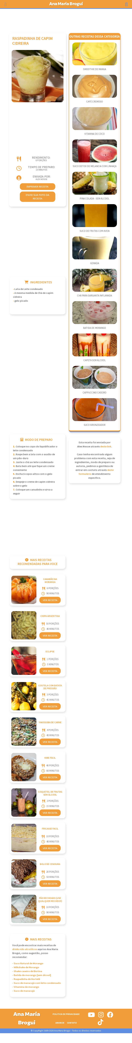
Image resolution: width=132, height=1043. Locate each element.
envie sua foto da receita (37, 196)
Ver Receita (50, 600)
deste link (105, 446)
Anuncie (59, 1022)
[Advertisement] (66, 19)
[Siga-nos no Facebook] (110, 1016)
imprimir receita (38, 186)
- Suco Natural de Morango (27, 963)
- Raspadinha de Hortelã (26, 979)
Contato (72, 1022)
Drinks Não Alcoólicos (24, 949)
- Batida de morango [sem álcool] (31, 975)
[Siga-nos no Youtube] (91, 1016)
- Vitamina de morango (25, 987)
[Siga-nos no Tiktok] (100, 1023)
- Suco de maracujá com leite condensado (36, 983)
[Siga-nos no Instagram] (101, 1016)
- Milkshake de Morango (25, 967)
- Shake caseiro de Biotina (27, 971)
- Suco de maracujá (23, 991)
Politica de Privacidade (66, 1014)
